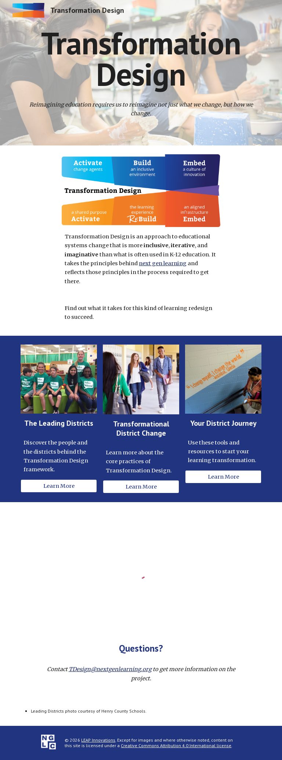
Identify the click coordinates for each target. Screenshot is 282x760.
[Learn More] (58, 485)
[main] (141, 58)
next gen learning (163, 263)
